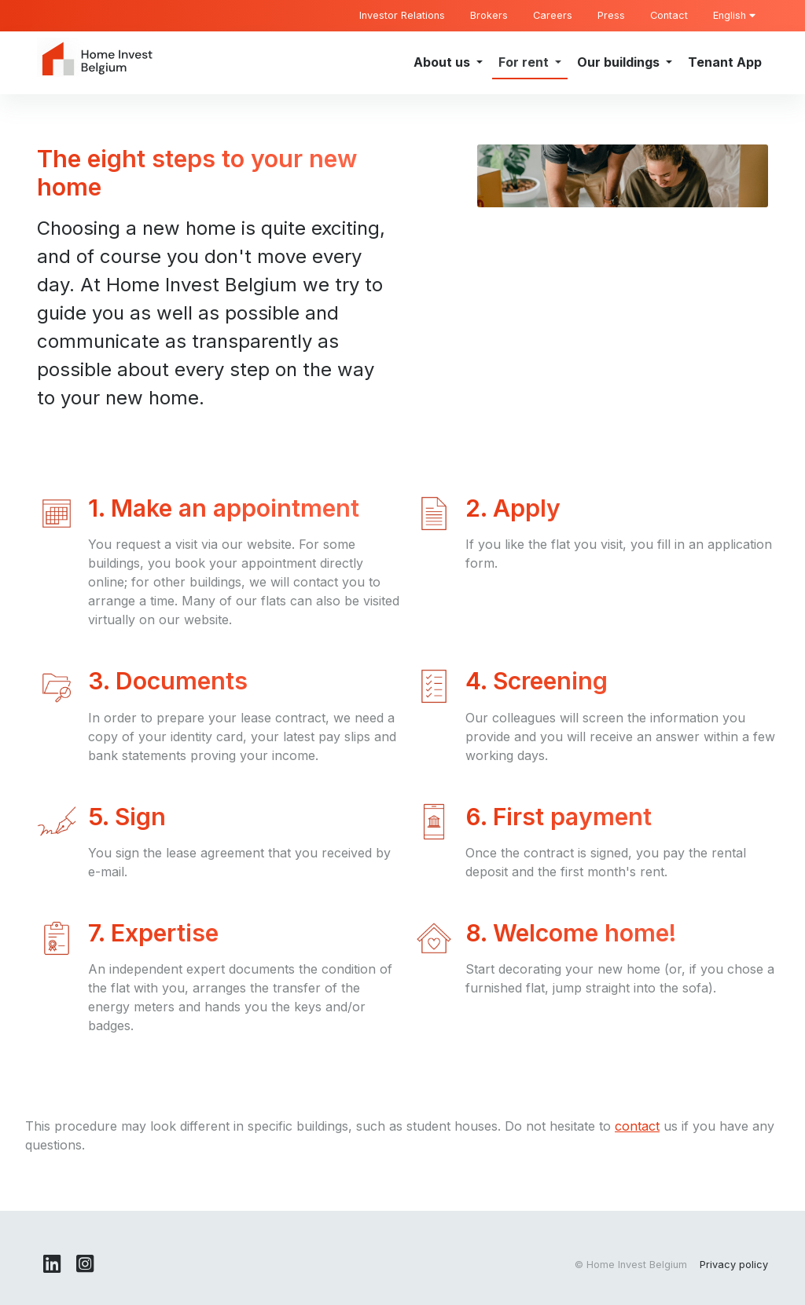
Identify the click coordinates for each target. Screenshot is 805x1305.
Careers (552, 15)
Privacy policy (734, 1264)
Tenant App (725, 62)
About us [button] (443, 62)
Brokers (489, 15)
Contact (669, 15)
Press (611, 15)
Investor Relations (402, 15)
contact (637, 1126)
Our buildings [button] (620, 62)
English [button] (734, 15)
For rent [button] (525, 62)
